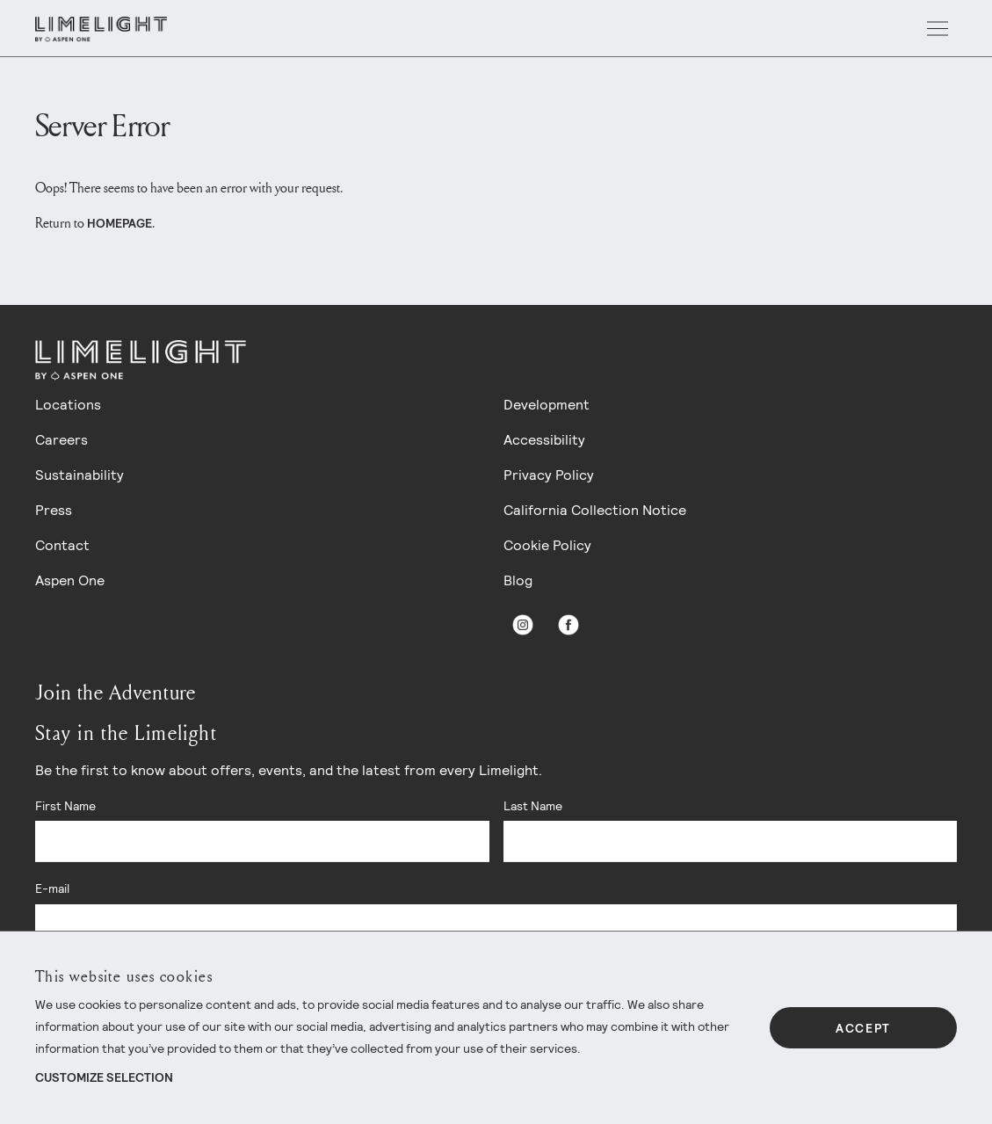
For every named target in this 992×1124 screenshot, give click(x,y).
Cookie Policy (547, 545)
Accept (863, 1028)
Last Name (532, 806)
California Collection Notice (594, 510)
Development (546, 404)
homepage (119, 223)
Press (53, 510)
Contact (62, 545)
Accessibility (544, 440)
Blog (517, 580)
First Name (65, 806)
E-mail (52, 888)
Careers (61, 440)
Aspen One (70, 580)
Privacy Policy (548, 475)
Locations (68, 404)
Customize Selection (104, 1077)
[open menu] (937, 29)
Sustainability (79, 475)
